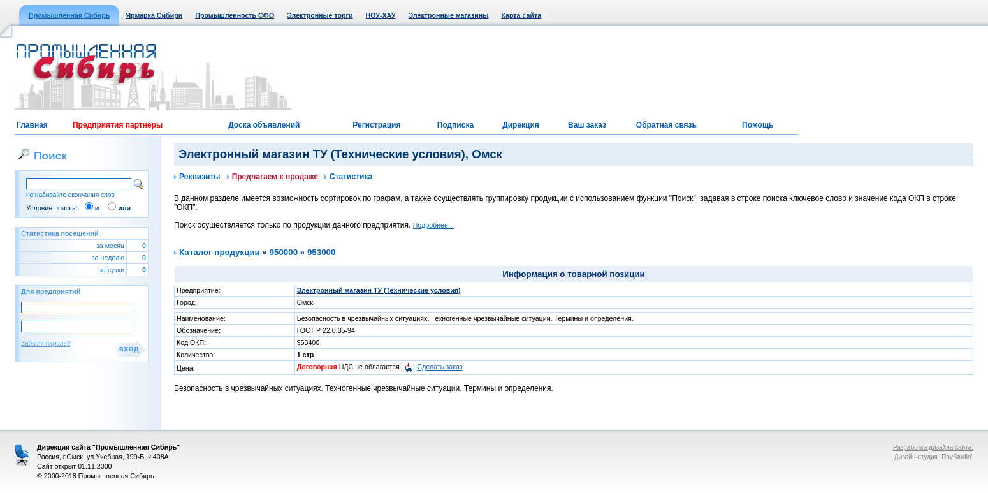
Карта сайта (521, 15)
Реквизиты (197, 176)
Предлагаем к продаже (272, 176)
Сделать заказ (440, 367)
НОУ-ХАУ (381, 15)
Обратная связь (666, 125)
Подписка (455, 125)
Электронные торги (319, 15)
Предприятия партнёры (118, 125)
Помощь (757, 125)
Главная (32, 125)
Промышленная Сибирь (69, 15)
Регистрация (376, 125)
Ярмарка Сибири (154, 15)
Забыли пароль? (45, 343)
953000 (321, 252)
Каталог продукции (219, 252)
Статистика (348, 176)
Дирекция (520, 125)
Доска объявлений (264, 125)
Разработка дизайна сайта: (933, 447)
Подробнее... (433, 225)
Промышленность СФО (234, 15)
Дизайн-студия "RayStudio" (933, 456)
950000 (284, 252)
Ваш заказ (587, 125)
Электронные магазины (449, 15)
